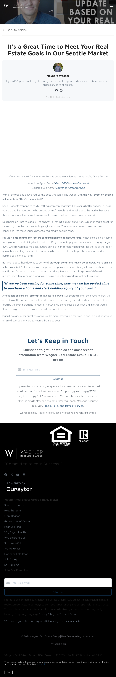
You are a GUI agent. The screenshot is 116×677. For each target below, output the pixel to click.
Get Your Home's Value (17, 521)
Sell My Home (11, 564)
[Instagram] (24, 474)
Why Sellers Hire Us (14, 537)
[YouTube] (17, 474)
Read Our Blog (12, 526)
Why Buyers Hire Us (15, 532)
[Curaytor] (19, 492)
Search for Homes (14, 505)
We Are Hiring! (12, 548)
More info (41, 664)
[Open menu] (111, 5)
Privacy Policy (58, 643)
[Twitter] (12, 474)
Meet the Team (12, 510)
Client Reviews (12, 515)
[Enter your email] (61, 369)
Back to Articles (17, 30)
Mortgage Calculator (16, 554)
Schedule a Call (12, 543)
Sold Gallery (11, 559)
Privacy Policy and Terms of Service (63, 405)
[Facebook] (5, 474)
